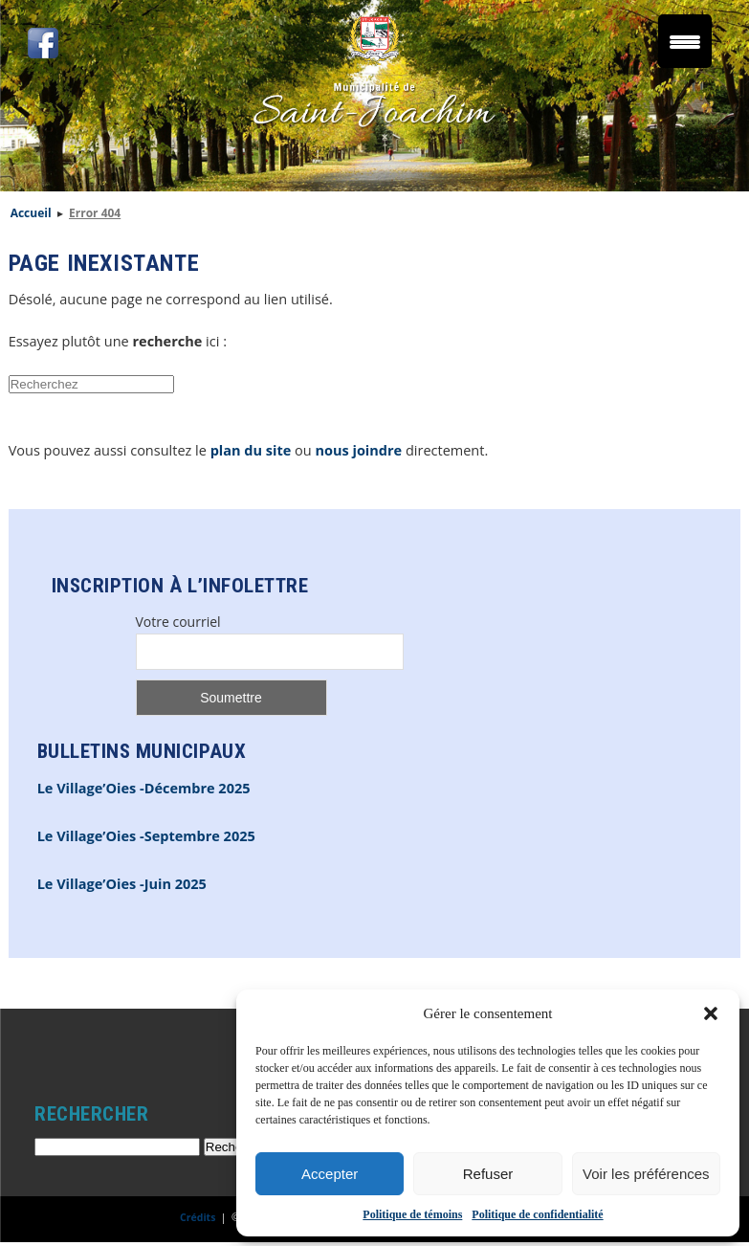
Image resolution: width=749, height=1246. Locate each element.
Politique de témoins (412, 1214)
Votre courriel (178, 621)
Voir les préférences (646, 1174)
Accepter (329, 1174)
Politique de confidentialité (537, 1214)
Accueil (31, 213)
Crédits (197, 1217)
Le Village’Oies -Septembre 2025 (146, 836)
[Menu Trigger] (685, 41)
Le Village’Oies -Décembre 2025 (144, 788)
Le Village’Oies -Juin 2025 (122, 884)
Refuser (488, 1174)
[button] (710, 1013)
